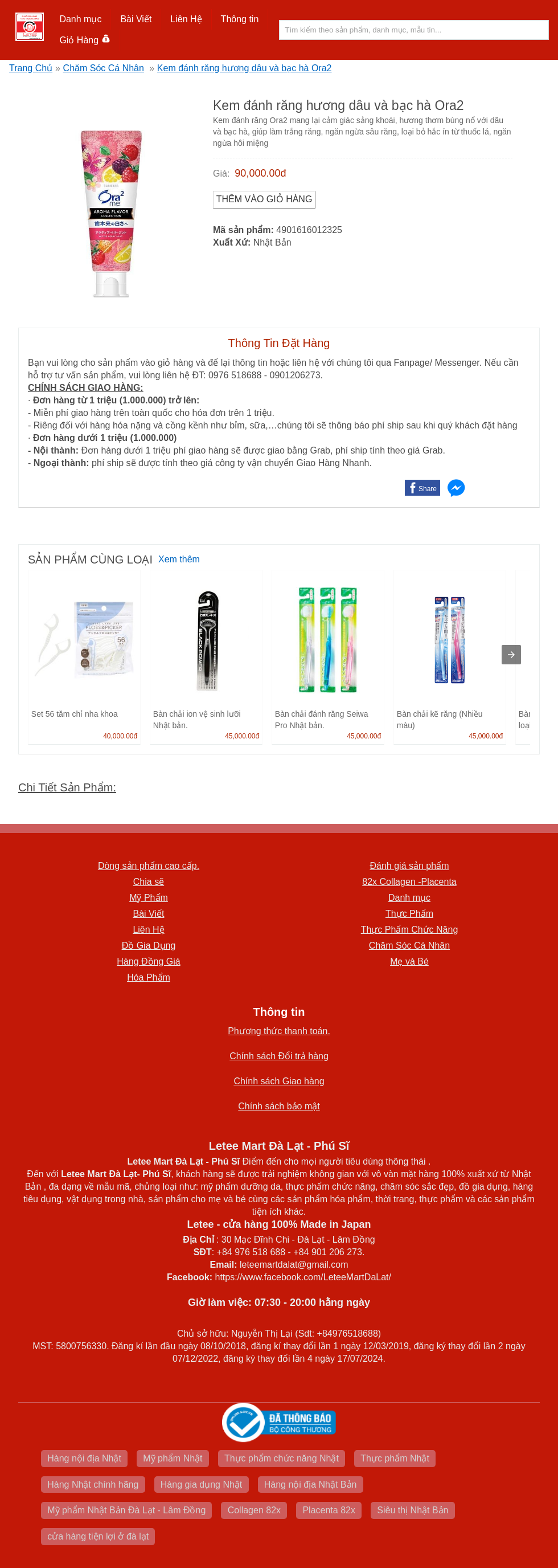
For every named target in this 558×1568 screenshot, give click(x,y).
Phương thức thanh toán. (279, 1031)
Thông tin (240, 19)
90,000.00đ (260, 173)
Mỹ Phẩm (148, 898)
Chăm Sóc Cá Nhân (103, 68)
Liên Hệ (186, 19)
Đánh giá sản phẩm (409, 866)
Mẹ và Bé (409, 961)
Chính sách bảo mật (278, 1106)
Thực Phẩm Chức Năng (409, 929)
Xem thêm (179, 559)
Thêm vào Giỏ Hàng (264, 199)
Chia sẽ (148, 882)
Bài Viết (135, 19)
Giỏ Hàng (84, 40)
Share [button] (428, 489)
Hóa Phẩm (148, 977)
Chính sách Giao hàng (278, 1081)
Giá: (221, 173)
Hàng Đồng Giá (148, 961)
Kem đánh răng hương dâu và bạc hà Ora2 (244, 68)
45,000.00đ (242, 736)
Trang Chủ (30, 68)
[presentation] (511, 654)
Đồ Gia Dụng (149, 945)
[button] (80, 19)
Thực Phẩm (409, 913)
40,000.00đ (120, 736)
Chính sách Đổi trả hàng (279, 1056)
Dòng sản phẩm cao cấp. (148, 866)
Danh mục (80, 19)
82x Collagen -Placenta (409, 882)
